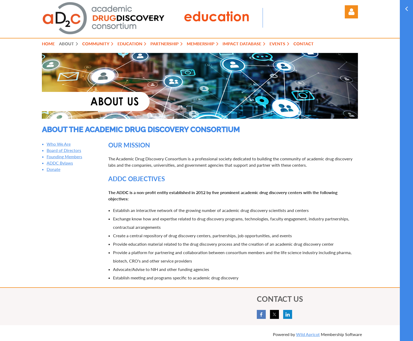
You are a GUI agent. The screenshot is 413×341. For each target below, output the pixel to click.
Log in (351, 11)
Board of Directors (64, 150)
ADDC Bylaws (60, 162)
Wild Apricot (308, 334)
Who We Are (59, 143)
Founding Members (64, 156)
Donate (53, 169)
